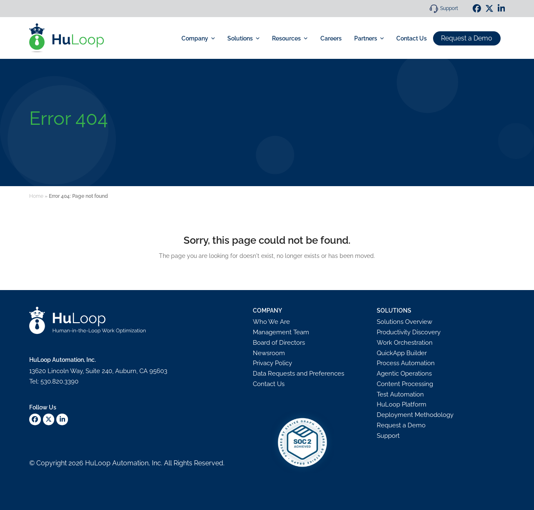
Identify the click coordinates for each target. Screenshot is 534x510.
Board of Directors (279, 342)
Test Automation (400, 394)
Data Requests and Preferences (298, 373)
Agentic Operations (404, 373)
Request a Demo (466, 38)
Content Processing (405, 384)
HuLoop (98, 463)
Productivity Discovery (409, 332)
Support (449, 8)
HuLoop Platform (401, 404)
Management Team (281, 332)
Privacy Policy (272, 363)
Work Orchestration (405, 342)
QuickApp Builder (402, 353)
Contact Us (269, 384)
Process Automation (406, 363)
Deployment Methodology (415, 415)
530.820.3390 (59, 381)
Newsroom (269, 353)
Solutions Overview (404, 322)
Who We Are (271, 322)
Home (36, 196)
